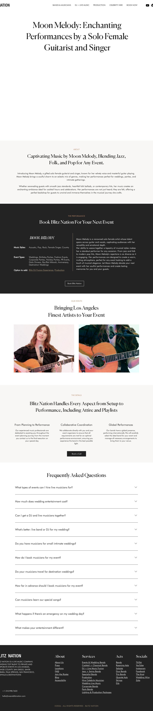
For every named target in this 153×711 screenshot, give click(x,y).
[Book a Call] (76, 453)
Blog (57, 677)
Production (87, 677)
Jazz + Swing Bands (91, 671)
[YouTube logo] (147, 5)
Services (88, 656)
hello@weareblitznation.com (13, 696)
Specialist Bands (89, 674)
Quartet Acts (122, 677)
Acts (119, 656)
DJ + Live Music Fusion (93, 668)
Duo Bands (121, 671)
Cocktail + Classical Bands (95, 665)
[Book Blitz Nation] (74, 283)
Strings (119, 680)
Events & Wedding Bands (93, 662)
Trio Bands (121, 674)
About (60, 656)
